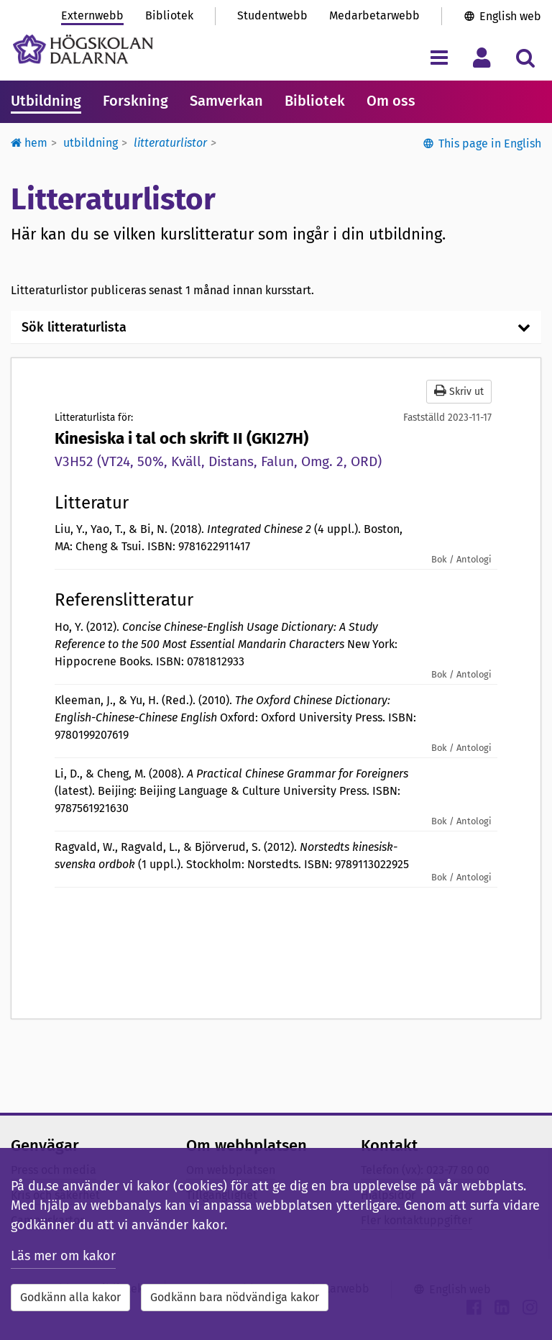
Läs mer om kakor (63, 1256)
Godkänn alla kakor (70, 1297)
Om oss (391, 100)
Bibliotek (169, 15)
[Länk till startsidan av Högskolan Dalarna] (83, 49)
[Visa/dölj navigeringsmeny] (439, 57)
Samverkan (226, 100)
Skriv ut (459, 391)
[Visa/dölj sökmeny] (525, 57)
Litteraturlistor (170, 143)
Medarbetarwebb (374, 15)
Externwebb (92, 15)
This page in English (489, 143)
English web (510, 16)
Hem (29, 143)
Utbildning (46, 100)
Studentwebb (272, 15)
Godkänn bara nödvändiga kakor (234, 1297)
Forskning (135, 100)
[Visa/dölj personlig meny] (482, 57)
